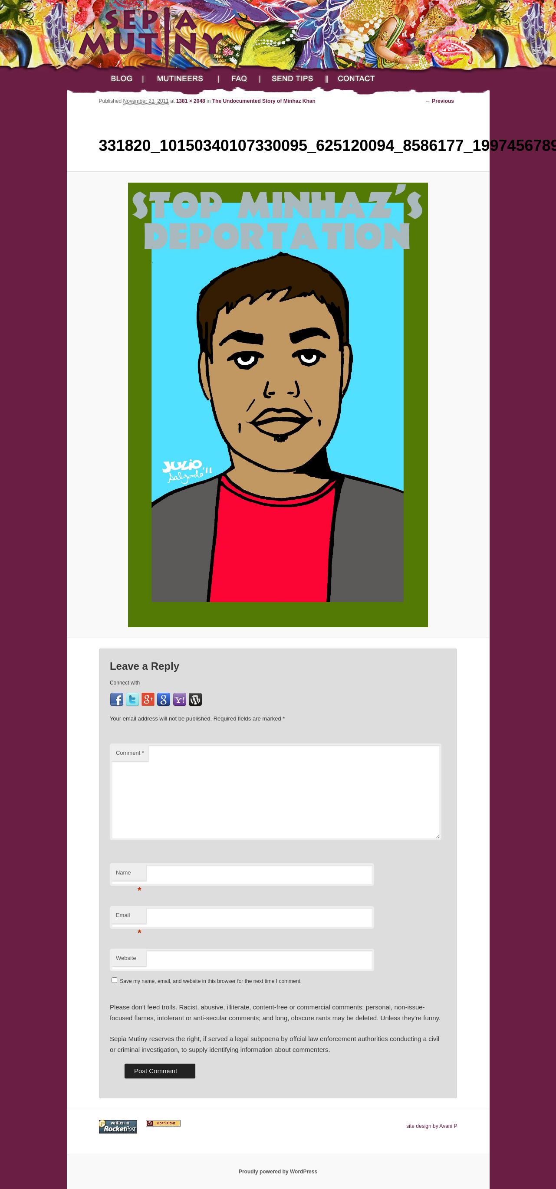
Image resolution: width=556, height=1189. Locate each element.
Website (126, 958)
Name (128, 875)
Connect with (125, 683)
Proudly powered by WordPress (278, 1172)
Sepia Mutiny (160, 32)
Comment (130, 753)
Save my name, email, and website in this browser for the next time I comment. (211, 981)
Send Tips (294, 78)
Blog (119, 78)
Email (128, 918)
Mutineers (182, 78)
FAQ (241, 78)
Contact (363, 78)
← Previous (439, 101)
